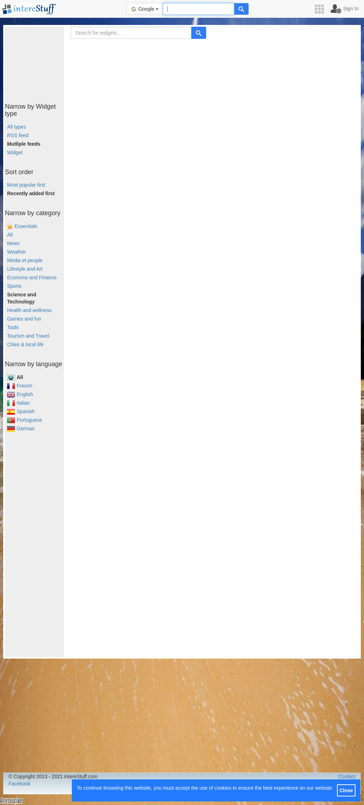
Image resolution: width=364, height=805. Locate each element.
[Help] (241, 9)
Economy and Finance (32, 277)
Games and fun (24, 319)
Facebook (19, 783)
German (21, 428)
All (10, 235)
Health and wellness (29, 310)
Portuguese (24, 420)
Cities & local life (25, 344)
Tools (13, 327)
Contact (346, 776)
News (13, 243)
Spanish (21, 411)
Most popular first (26, 185)
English (20, 394)
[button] (322, 9)
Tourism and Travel (28, 336)
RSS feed (17, 135)
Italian (18, 403)
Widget (15, 152)
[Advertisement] (40, 62)
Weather (16, 252)
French (19, 386)
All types (16, 127)
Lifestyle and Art (25, 269)
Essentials (26, 226)
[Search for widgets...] (131, 33)
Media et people (25, 260)
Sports (14, 286)
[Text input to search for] (198, 9)
